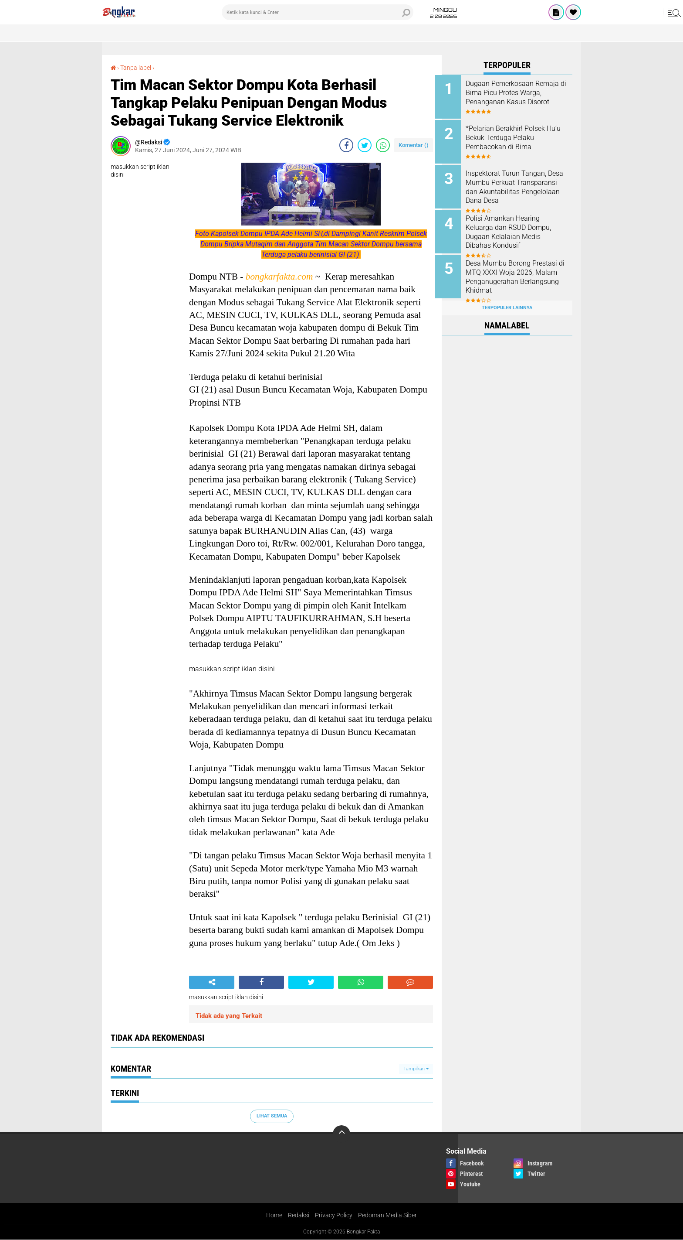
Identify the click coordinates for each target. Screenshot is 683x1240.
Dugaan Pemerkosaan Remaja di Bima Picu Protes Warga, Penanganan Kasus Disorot (518, 92)
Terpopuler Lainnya (507, 302)
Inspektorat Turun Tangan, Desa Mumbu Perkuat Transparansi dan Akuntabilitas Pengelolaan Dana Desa (512, 189)
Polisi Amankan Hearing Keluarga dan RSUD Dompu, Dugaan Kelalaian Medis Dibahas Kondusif (515, 229)
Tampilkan (416, 1069)
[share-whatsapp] (383, 145)
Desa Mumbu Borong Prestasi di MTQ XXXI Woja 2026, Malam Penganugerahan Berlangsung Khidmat (518, 273)
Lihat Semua (272, 1116)
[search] (317, 12)
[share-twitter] (365, 145)
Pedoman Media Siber (387, 1215)
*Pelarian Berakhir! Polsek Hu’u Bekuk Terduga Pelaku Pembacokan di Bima (514, 136)
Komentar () (414, 145)
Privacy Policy (333, 1215)
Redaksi (298, 1215)
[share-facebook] (346, 145)
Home (274, 1215)
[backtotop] (341, 1134)
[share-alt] (211, 982)
